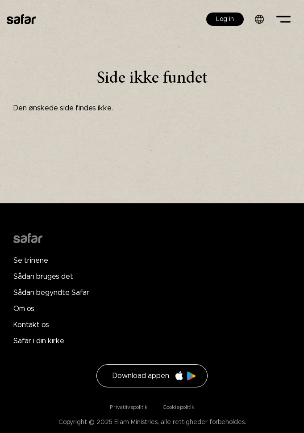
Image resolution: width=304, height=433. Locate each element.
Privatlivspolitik (129, 407)
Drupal (27, 238)
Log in (225, 19)
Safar (21, 19)
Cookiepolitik (178, 407)
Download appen (140, 375)
